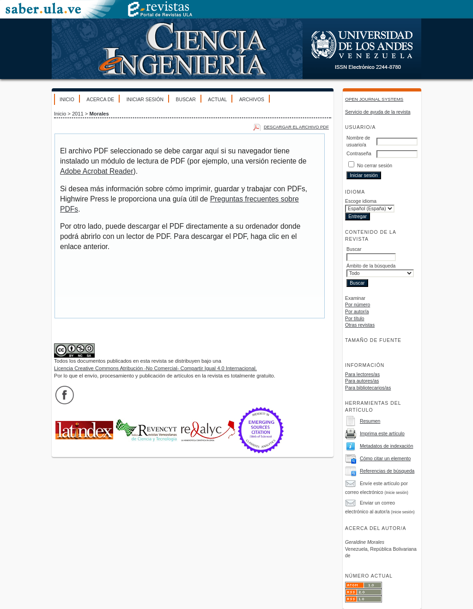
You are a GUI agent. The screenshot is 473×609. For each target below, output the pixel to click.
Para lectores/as (362, 374)
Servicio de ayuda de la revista (378, 112)
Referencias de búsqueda (387, 471)
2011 (78, 113)
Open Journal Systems (374, 99)
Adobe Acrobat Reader (96, 171)
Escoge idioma (360, 201)
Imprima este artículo (382, 433)
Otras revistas (360, 325)
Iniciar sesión (145, 99)
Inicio (67, 99)
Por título (354, 318)
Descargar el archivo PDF (296, 126)
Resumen (370, 421)
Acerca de (100, 99)
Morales (99, 113)
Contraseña (358, 153)
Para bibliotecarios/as (368, 387)
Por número (357, 304)
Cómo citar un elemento (385, 458)
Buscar (185, 99)
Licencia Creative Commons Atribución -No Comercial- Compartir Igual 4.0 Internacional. (155, 368)
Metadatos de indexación (386, 446)
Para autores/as (362, 381)
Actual (217, 99)
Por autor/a (357, 311)
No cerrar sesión (374, 165)
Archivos (251, 99)
